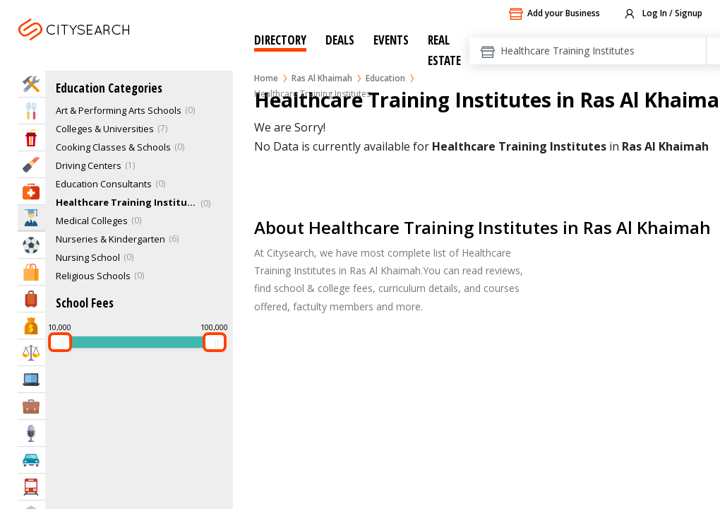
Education (385, 78)
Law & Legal (31, 352)
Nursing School (88, 257)
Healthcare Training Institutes (126, 202)
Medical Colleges (92, 220)
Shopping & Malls (31, 272)
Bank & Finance (31, 325)
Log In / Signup (662, 14)
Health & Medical (31, 191)
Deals (339, 40)
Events (391, 40)
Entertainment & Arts (31, 137)
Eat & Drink (31, 111)
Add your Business (554, 14)
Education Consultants (104, 183)
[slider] (60, 342)
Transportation (31, 487)
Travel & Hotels (31, 299)
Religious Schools (93, 275)
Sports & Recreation (31, 245)
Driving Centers (88, 165)
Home (266, 78)
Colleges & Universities (105, 128)
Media (31, 433)
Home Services (31, 84)
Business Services (31, 406)
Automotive (31, 460)
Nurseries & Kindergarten (110, 239)
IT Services (31, 379)
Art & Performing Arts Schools (118, 110)
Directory (280, 40)
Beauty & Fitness (31, 164)
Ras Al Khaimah (322, 78)
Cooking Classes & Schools (113, 147)
